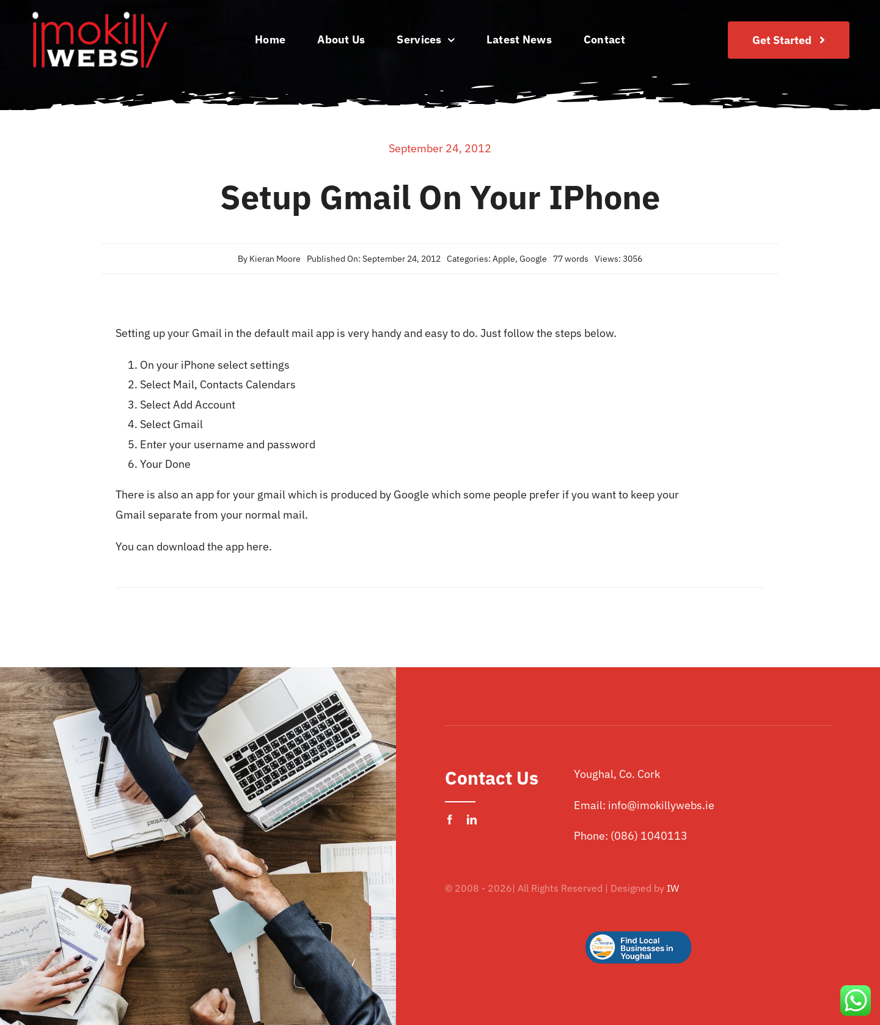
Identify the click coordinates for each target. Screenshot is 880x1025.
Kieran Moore (275, 258)
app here (247, 546)
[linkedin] (472, 819)
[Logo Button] (638, 912)
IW (673, 888)
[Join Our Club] (788, 40)
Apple (504, 258)
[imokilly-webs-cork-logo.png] (99, 14)
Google (533, 258)
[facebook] (450, 819)
